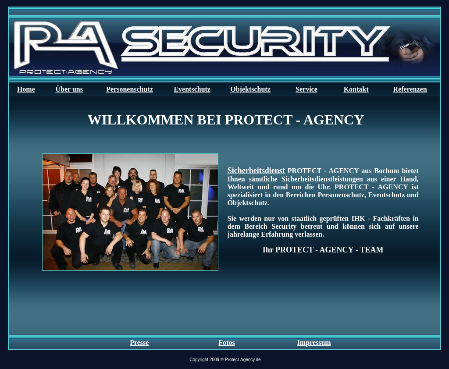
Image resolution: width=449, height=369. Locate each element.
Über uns (69, 89)
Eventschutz (192, 89)
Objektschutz (250, 89)
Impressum (314, 342)
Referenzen (410, 89)
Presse (139, 342)
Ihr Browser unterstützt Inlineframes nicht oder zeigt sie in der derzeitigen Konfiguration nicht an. (224, 215)
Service (306, 89)
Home (26, 89)
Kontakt (356, 89)
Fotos (226, 342)
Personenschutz (129, 89)
